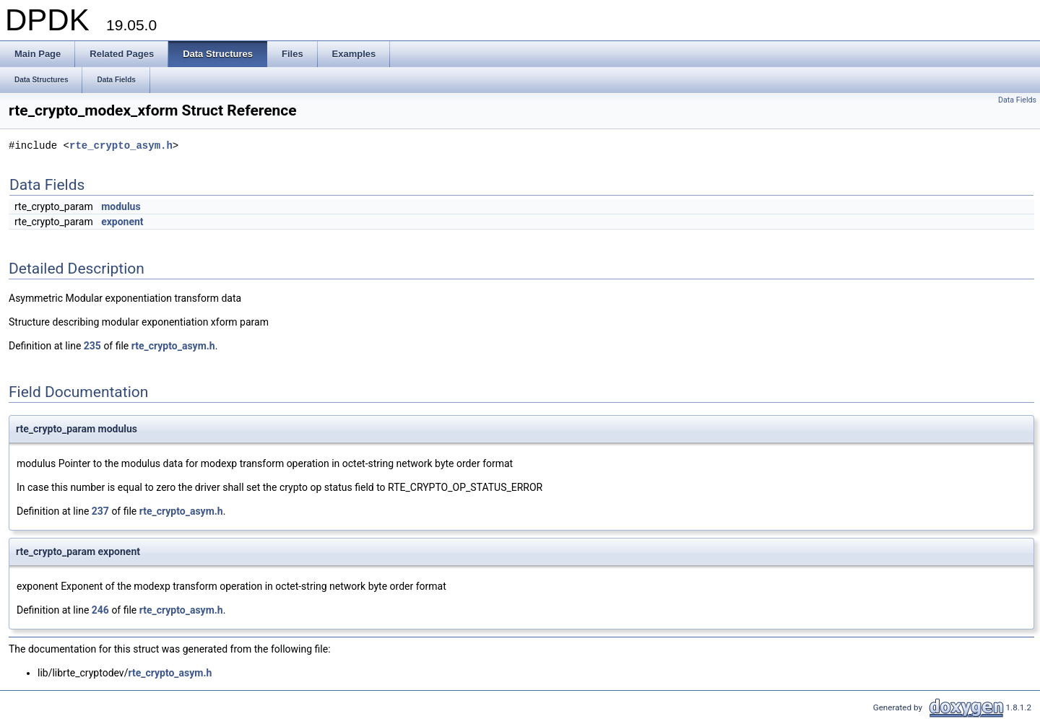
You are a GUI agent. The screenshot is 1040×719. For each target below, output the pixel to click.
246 (100, 610)
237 (100, 511)
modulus (121, 206)
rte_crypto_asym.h (121, 146)
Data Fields (1017, 100)
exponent (122, 221)
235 (92, 346)
